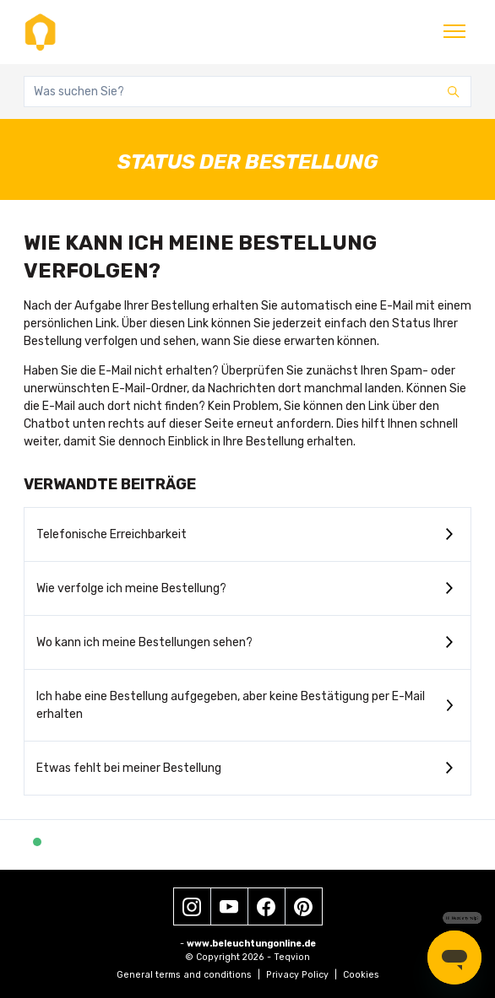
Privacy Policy (301, 974)
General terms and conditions (188, 974)
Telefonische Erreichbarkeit (111, 534)
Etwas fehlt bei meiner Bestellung (128, 768)
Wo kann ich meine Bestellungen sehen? (144, 642)
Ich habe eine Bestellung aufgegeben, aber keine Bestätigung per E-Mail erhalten (230, 705)
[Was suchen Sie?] (247, 91)
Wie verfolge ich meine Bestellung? (131, 588)
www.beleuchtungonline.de (251, 943)
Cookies (361, 974)
